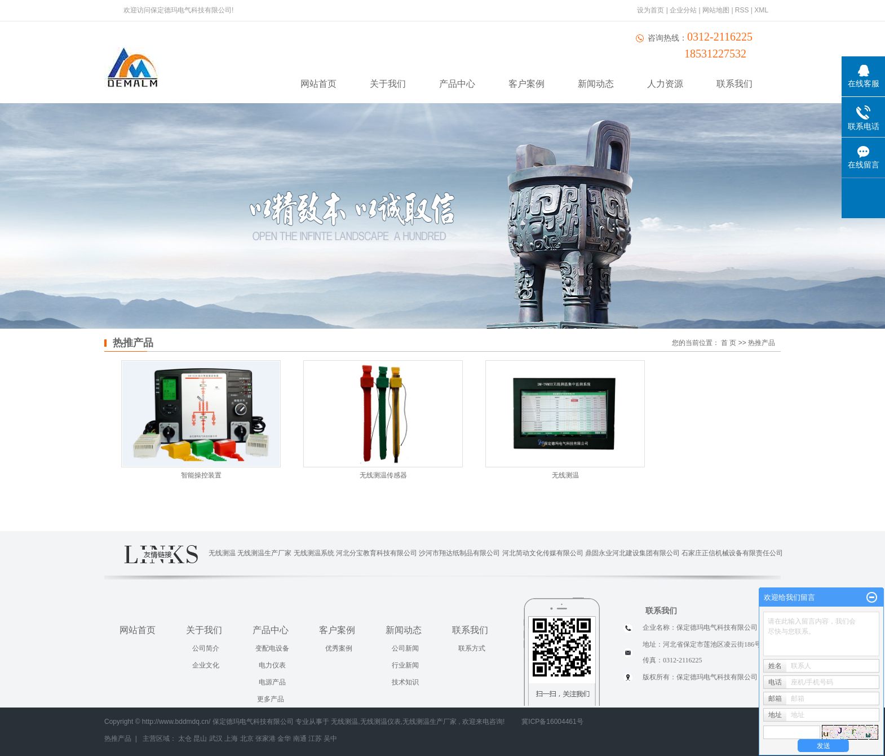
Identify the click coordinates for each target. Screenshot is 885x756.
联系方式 (471, 648)
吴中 (330, 738)
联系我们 (734, 84)
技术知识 (405, 682)
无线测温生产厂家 (264, 553)
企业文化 (205, 665)
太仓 (185, 738)
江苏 (315, 738)
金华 (284, 738)
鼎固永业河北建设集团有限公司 (632, 553)
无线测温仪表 (380, 722)
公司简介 (205, 648)
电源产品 (272, 682)
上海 (231, 738)
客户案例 (526, 84)
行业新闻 (405, 665)
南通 (300, 738)
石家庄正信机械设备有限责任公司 (732, 553)
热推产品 (117, 738)
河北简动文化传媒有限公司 (542, 553)
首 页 (728, 343)
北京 (247, 738)
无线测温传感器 (383, 475)
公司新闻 (405, 648)
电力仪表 (272, 665)
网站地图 (716, 10)
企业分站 (683, 10)
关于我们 (388, 84)
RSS (742, 10)
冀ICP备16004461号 (552, 722)
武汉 (216, 738)
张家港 (265, 738)
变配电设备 (272, 648)
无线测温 (565, 475)
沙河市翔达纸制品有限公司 (459, 553)
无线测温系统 (314, 553)
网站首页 (318, 84)
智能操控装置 (201, 475)
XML (761, 10)
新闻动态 (596, 84)
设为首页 (650, 10)
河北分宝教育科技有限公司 (376, 553)
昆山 (200, 738)
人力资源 (665, 84)
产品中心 (457, 84)
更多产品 (270, 699)
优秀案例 (338, 648)
